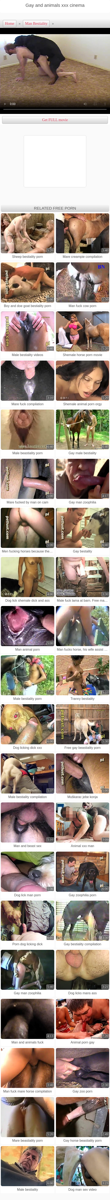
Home (9, 24)
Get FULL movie (55, 120)
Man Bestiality (36, 24)
